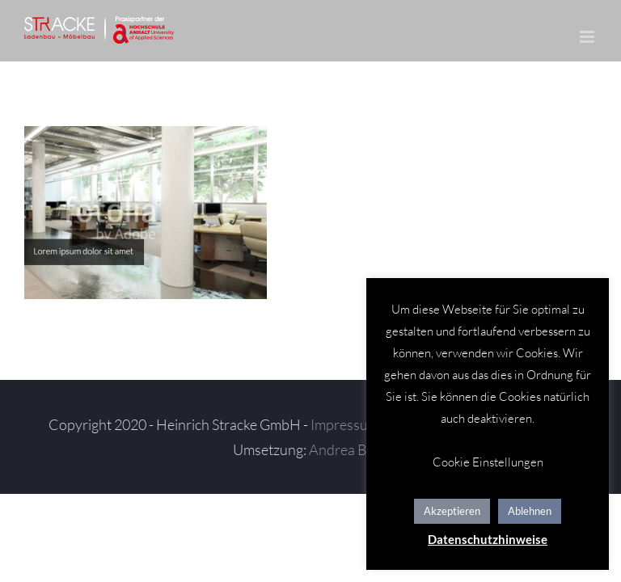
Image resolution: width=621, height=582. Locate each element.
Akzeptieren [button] (452, 510)
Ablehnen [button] (529, 510)
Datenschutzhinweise (487, 539)
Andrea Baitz (349, 449)
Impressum (344, 424)
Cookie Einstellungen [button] (488, 462)
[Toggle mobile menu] (588, 36)
